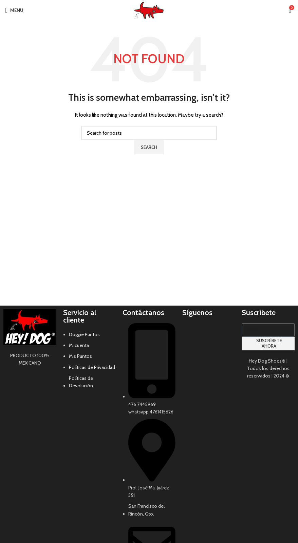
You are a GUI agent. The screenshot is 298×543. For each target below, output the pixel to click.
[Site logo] (149, 9)
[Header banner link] (149, 271)
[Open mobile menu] (14, 10)
